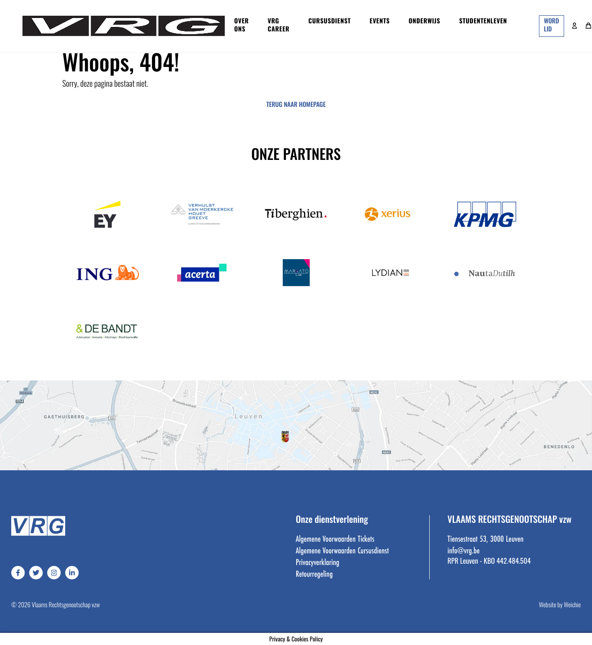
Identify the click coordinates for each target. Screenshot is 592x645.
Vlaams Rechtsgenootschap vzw (66, 605)
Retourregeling (314, 573)
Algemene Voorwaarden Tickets (335, 538)
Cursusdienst (329, 21)
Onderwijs (424, 21)
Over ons (241, 25)
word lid (551, 25)
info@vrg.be (464, 550)
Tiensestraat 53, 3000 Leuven (486, 538)
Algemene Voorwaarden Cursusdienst (342, 550)
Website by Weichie (560, 605)
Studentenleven (483, 21)
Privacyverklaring (317, 562)
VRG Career (279, 25)
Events (379, 21)
